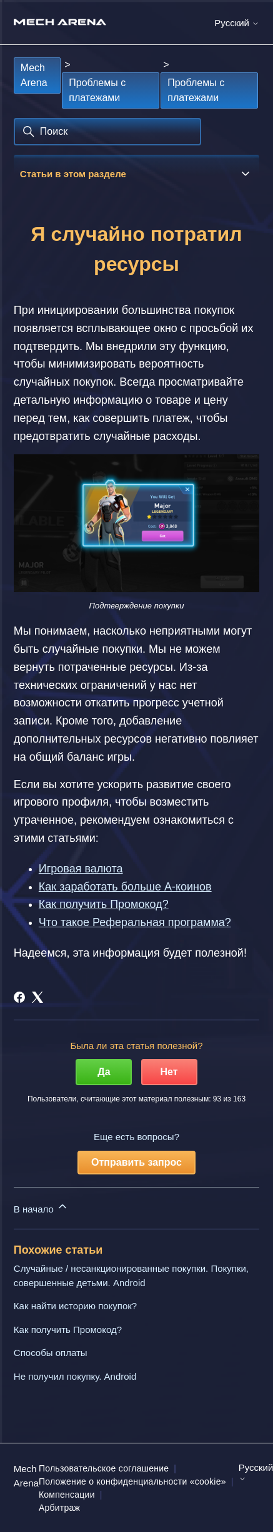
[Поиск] (107, 131)
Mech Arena (34, 75)
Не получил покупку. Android (75, 1376)
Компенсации (67, 1495)
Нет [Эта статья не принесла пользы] (169, 1071)
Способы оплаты (50, 1352)
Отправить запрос (136, 1162)
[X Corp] (37, 997)
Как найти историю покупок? (75, 1305)
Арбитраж (59, 1508)
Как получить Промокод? (68, 1329)
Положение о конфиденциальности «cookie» (132, 1481)
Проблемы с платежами (97, 90)
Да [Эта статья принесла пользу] (103, 1071)
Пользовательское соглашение (104, 1468)
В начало (41, 1207)
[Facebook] (19, 997)
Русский (236, 22)
